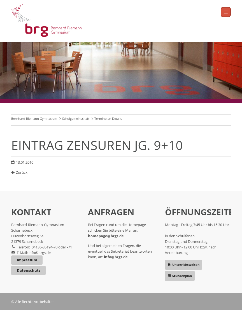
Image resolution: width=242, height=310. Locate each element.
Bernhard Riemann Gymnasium (34, 118)
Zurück (21, 172)
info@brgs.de (40, 252)
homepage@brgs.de (106, 235)
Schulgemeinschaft (75, 118)
